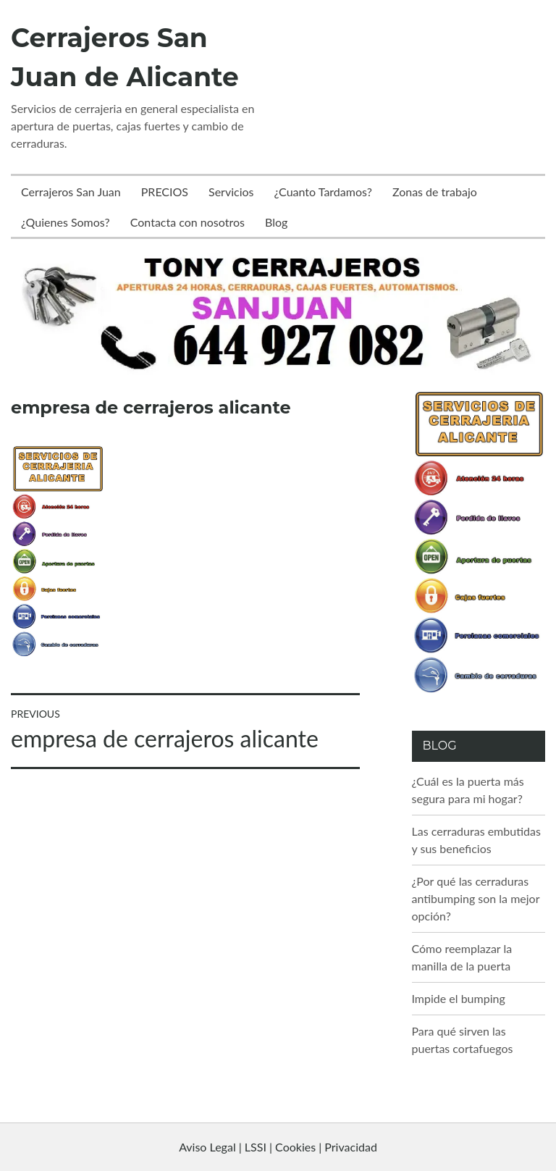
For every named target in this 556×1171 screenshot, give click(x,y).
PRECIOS (164, 191)
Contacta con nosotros (187, 222)
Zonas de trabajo (434, 191)
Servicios (230, 191)
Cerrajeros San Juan (71, 191)
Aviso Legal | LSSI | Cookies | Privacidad (278, 1147)
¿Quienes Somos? (65, 222)
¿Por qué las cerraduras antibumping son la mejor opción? (476, 898)
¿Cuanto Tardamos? (323, 191)
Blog (276, 222)
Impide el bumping (458, 998)
